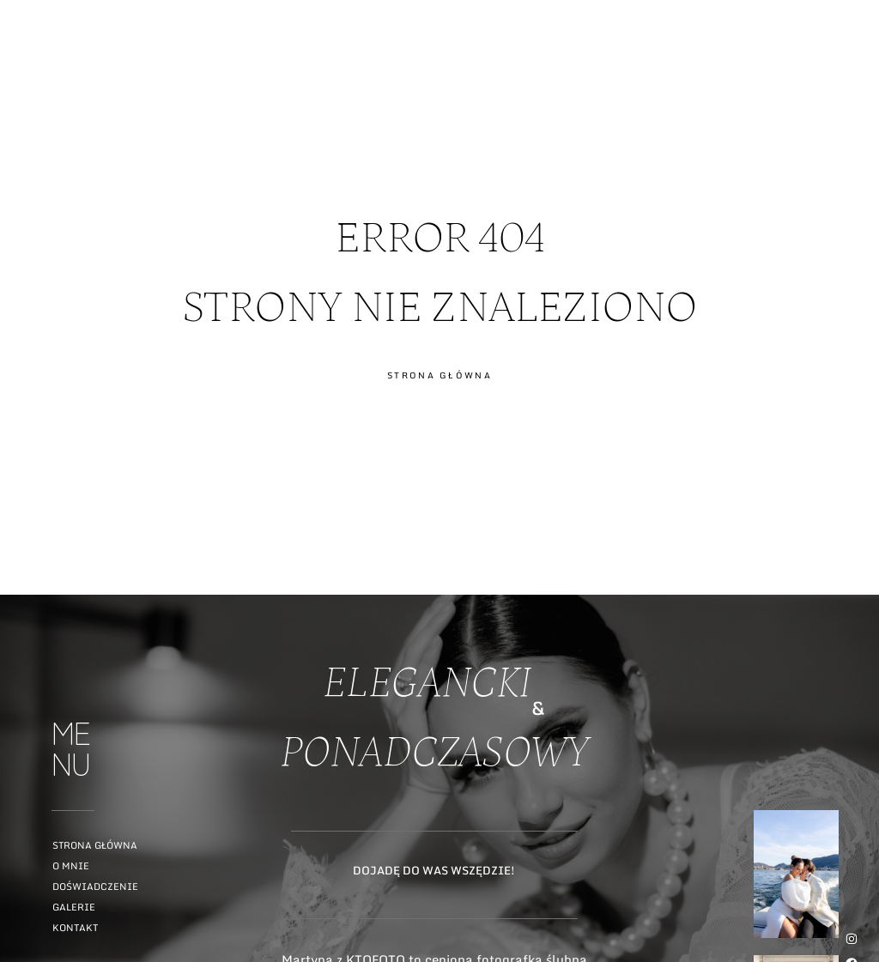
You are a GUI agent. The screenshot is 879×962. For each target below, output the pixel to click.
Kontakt (75, 927)
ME (850, 79)
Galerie (73, 907)
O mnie (70, 866)
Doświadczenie (95, 886)
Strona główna (94, 845)
